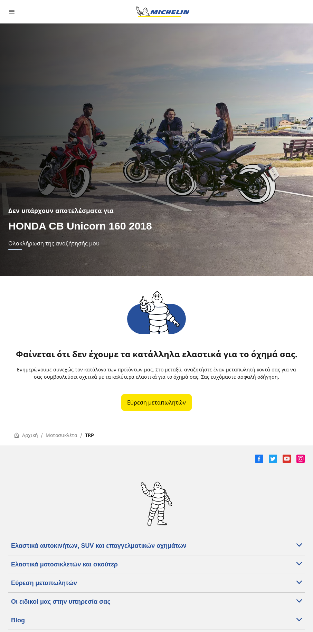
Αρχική (26, 435)
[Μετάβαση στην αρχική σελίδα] (162, 12)
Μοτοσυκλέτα (61, 435)
